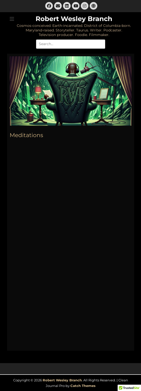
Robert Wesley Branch (74, 19)
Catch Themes (83, 386)
